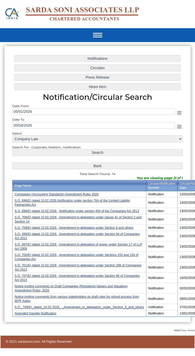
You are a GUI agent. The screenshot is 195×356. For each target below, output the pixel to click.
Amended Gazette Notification (38, 308)
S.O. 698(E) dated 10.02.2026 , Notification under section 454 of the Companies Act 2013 (77, 210)
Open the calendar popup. (176, 115)
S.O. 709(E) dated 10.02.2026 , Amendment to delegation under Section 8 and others (75, 226)
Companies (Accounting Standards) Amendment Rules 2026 (58, 193)
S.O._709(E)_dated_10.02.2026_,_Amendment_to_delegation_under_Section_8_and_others (80, 302)
